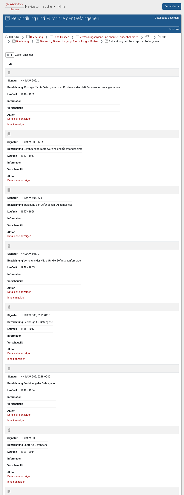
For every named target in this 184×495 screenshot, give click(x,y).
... (140, 43)
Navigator (32, 6)
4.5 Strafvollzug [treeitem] (23, 88)
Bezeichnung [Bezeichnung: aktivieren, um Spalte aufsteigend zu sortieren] (105, 74)
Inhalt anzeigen (72, 115)
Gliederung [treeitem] (14, 39)
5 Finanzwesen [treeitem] (20, 112)
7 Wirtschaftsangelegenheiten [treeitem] (29, 124)
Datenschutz (123, 491)
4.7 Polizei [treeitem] (20, 100)
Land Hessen (115, 38)
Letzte (172, 474)
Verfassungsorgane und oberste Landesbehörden (99, 43)
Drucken (174, 31)
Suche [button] (47, 6)
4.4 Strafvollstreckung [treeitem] (27, 83)
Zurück (126, 474)
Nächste (160, 474)
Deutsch (20, 489)
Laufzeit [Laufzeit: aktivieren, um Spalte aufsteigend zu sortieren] (146, 74)
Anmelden (170, 6)
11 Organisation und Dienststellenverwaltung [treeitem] (23, 146)
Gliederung (90, 38)
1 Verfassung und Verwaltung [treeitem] (29, 43)
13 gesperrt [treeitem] (18, 157)
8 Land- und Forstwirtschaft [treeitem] (27, 128)
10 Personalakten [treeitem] (21, 140)
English (7, 489)
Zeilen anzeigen (75, 65)
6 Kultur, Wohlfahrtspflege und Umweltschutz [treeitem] (29, 118)
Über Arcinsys (98, 491)
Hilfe (61, 6)
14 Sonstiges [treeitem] (19, 161)
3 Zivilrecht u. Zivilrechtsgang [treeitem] (28, 55)
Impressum (172, 491)
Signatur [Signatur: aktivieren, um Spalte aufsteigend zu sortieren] (81, 74)
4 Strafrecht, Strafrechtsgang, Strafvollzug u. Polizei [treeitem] (28, 60)
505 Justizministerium (28, 29)
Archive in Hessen (19, 18)
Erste (115, 474)
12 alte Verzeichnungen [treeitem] (25, 153)
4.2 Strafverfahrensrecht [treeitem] (28, 71)
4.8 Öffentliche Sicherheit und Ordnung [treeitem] (32, 105)
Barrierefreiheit (148, 491)
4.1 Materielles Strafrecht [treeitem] (29, 67)
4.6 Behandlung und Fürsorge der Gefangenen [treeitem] (31, 93)
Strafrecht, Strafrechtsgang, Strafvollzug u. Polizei (123, 47)
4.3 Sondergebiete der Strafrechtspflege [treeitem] (27, 77)
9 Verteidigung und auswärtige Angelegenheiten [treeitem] (29, 134)
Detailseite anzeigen (167, 24)
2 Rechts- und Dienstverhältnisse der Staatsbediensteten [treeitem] (30, 48)
